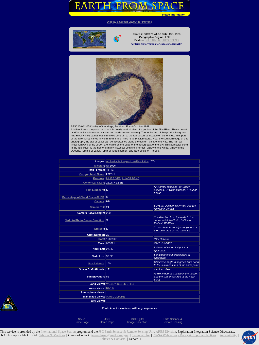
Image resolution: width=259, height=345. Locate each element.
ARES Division (166, 331)
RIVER (110, 288)
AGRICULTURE (115, 296)
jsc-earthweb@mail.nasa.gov (109, 335)
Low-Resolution (139, 161)
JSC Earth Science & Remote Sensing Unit (126, 331)
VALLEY (111, 283)
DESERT (122, 283)
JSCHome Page (107, 321)
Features (98, 178)
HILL (131, 283)
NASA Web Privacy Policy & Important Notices (184, 335)
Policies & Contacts (112, 339)
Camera (99, 201)
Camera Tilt (97, 207)
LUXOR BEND (170, 40)
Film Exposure (95, 189)
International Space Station (58, 331)
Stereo (98, 228)
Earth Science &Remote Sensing (172, 321)
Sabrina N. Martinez (52, 335)
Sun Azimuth (96, 263)
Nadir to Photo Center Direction (84, 220)
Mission (99, 165)
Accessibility (228, 335)
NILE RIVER (152, 40)
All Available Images (118, 161)
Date (101, 239)
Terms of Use (141, 335)
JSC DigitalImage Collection (137, 321)
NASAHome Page (81, 321)
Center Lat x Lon (93, 182)
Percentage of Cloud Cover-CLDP (83, 197)
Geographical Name (91, 174)
